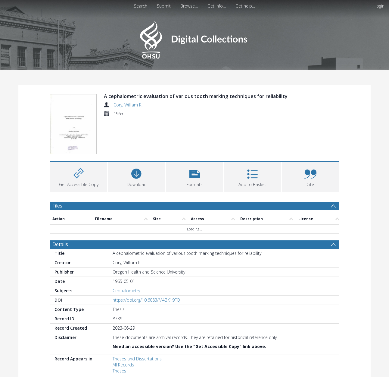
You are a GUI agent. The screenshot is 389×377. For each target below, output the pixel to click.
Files (57, 170)
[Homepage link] (194, 38)
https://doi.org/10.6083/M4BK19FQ (146, 265)
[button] (194, 140)
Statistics (62, 369)
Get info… (216, 6)
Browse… (189, 6)
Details (60, 209)
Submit (164, 6)
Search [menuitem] (140, 6)
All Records (123, 329)
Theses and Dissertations (137, 323)
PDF (56, 350)
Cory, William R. (128, 105)
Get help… (245, 6)
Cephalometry (126, 255)
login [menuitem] (379, 6)
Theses (119, 335)
